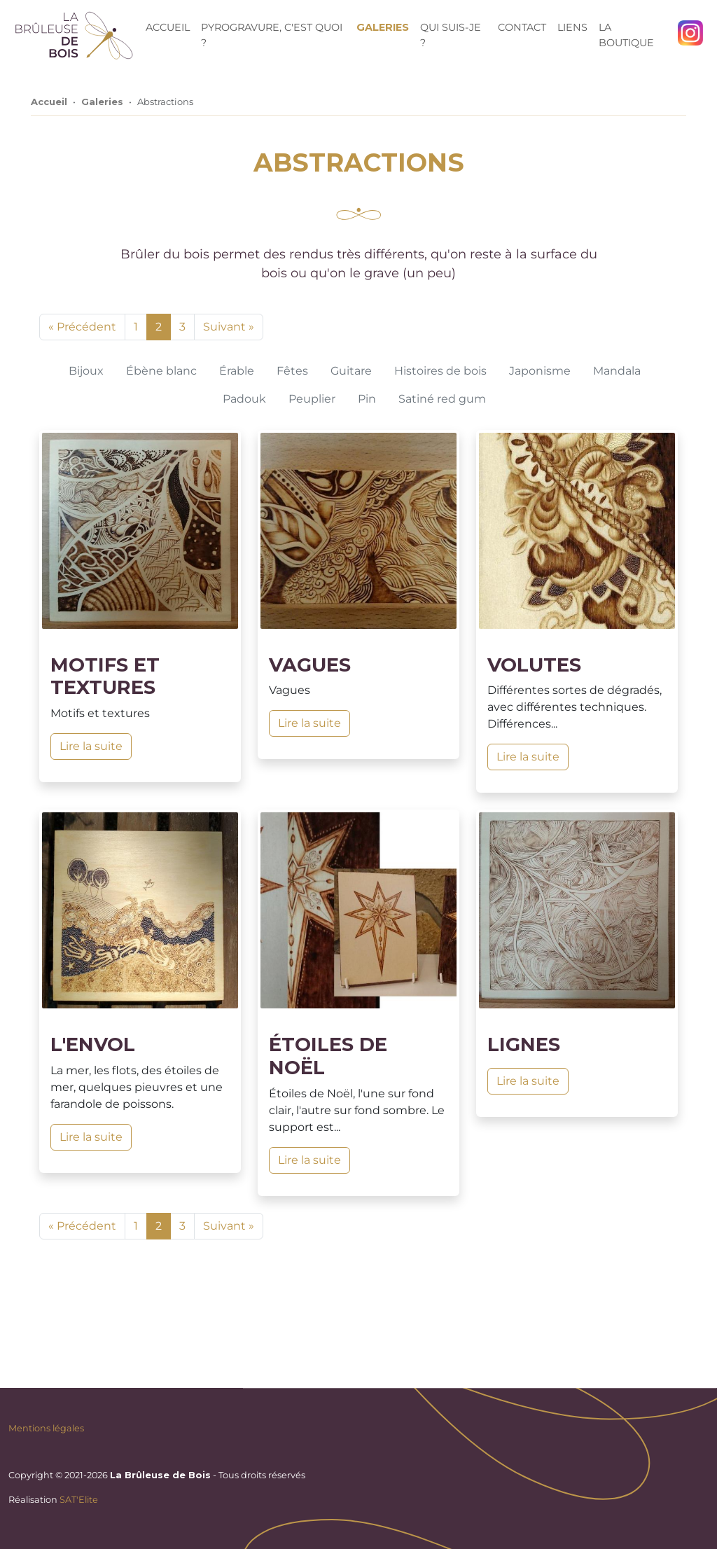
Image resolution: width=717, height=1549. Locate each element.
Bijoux (86, 370)
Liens (572, 27)
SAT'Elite (79, 1499)
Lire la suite (91, 746)
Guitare (351, 370)
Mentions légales (46, 1428)
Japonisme (540, 370)
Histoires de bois (440, 370)
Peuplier (311, 398)
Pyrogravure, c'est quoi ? (271, 35)
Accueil (168, 27)
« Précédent (82, 326)
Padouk (244, 398)
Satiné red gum (442, 398)
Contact (522, 27)
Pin (367, 398)
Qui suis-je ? (450, 35)
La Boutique (626, 35)
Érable (236, 370)
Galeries (382, 27)
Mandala (617, 370)
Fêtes (292, 370)
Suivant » (228, 326)
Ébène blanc (161, 370)
